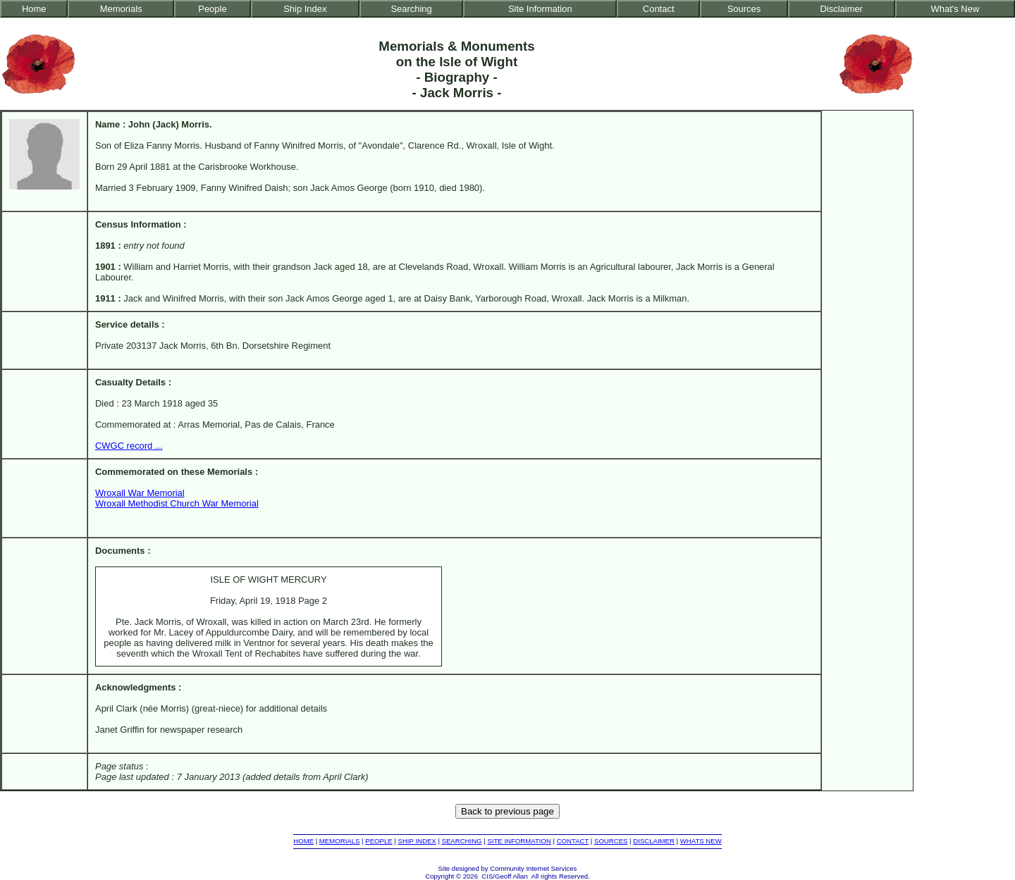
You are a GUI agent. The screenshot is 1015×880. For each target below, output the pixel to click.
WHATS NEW (701, 841)
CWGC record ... (129, 445)
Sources (744, 9)
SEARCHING (462, 841)
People (212, 9)
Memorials (121, 9)
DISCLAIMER (654, 841)
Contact (659, 9)
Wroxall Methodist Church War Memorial (177, 503)
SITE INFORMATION (518, 841)
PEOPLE (378, 841)
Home (34, 9)
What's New (955, 9)
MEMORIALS (339, 841)
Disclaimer (841, 9)
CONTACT (573, 841)
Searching (410, 9)
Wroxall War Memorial (140, 493)
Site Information (540, 9)
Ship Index (304, 9)
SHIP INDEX (417, 841)
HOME (303, 841)
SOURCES (610, 841)
